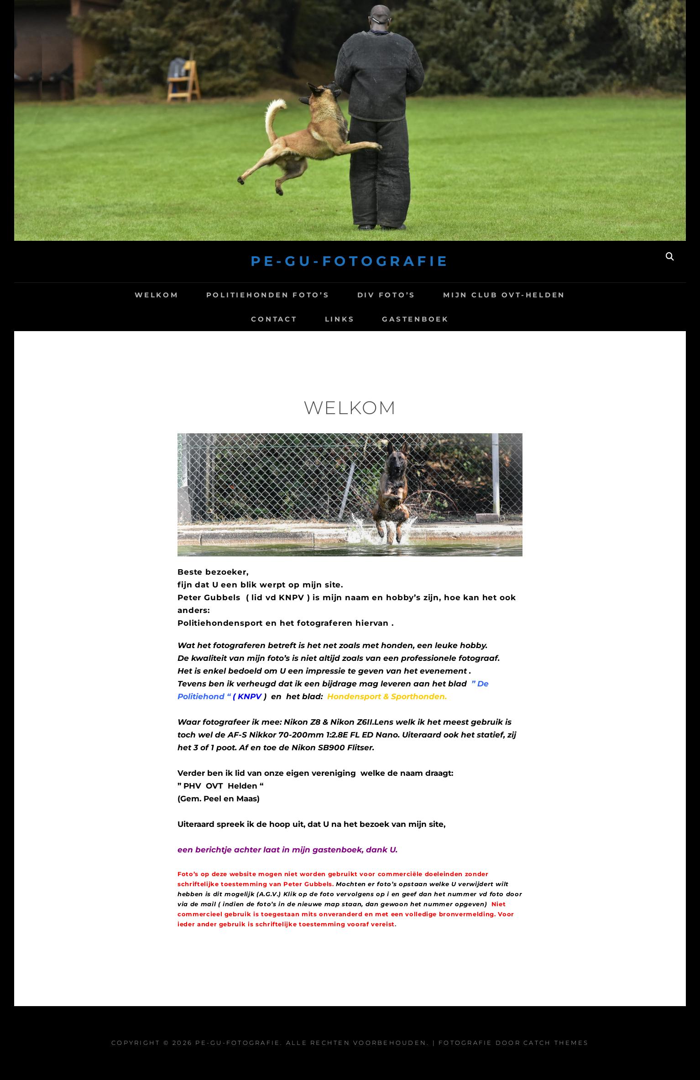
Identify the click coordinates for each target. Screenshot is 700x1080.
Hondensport (355, 696)
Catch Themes (556, 1042)
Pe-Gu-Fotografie (350, 261)
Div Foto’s (386, 295)
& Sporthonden (414, 696)
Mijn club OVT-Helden (504, 295)
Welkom (157, 295)
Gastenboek (415, 319)
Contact (274, 319)
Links (340, 319)
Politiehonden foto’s (268, 295)
